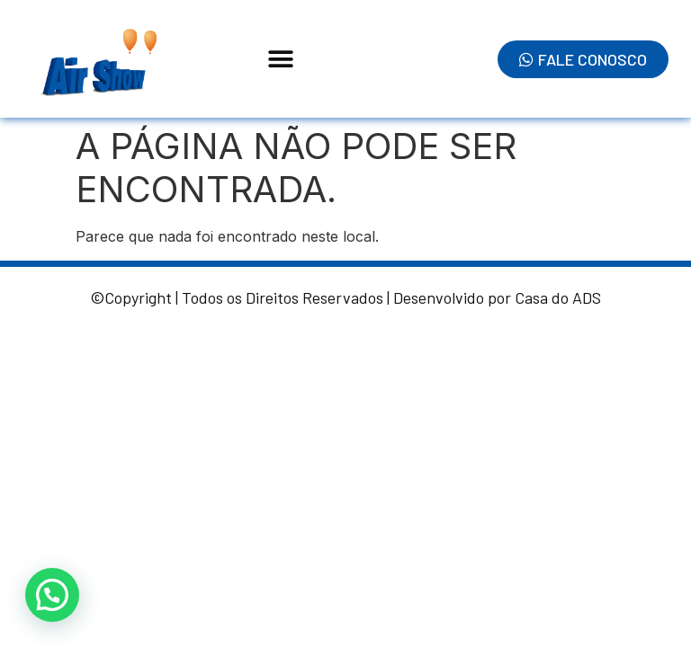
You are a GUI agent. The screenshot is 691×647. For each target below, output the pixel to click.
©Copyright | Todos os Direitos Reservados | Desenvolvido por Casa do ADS (345, 297)
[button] (281, 59)
